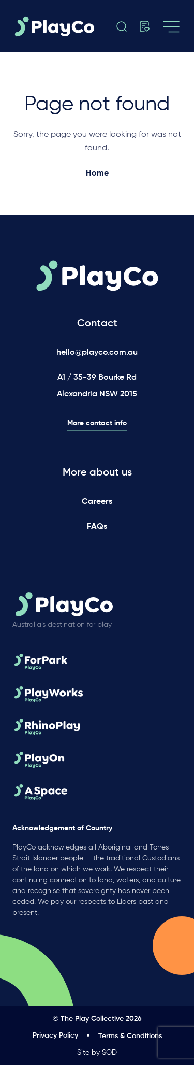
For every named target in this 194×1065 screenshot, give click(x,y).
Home (97, 173)
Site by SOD (97, 1052)
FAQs (97, 527)
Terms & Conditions (130, 1036)
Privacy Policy (55, 1035)
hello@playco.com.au (97, 353)
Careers (97, 502)
